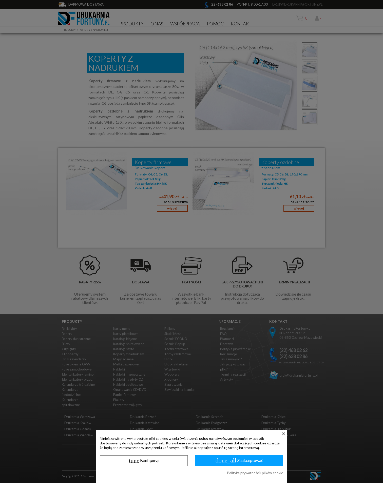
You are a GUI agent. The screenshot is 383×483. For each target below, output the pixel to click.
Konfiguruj (144, 460)
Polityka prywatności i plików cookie (255, 473)
